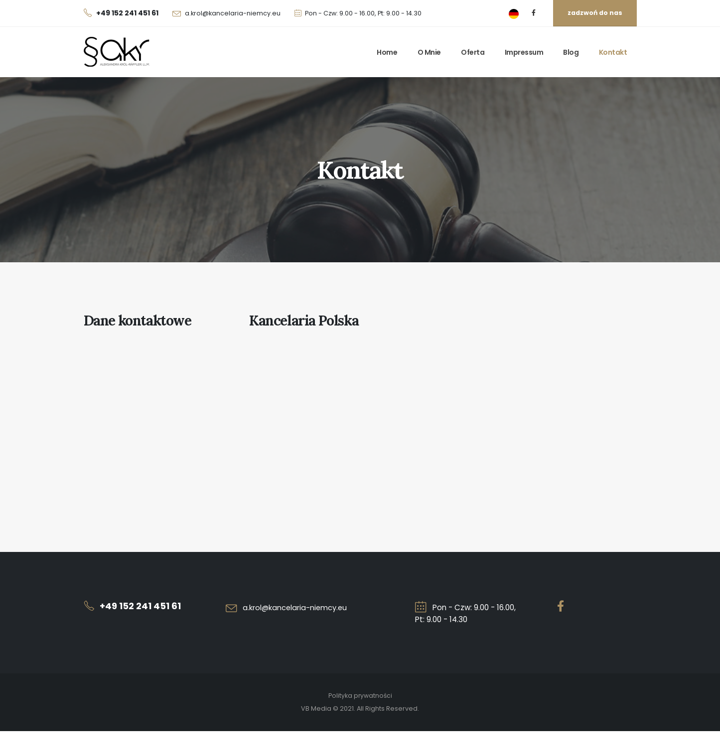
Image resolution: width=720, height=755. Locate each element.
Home (387, 52)
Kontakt (613, 52)
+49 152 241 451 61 (142, 606)
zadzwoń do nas (595, 12)
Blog (570, 52)
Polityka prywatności (360, 695)
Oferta (472, 52)
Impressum (524, 52)
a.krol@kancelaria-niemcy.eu (233, 13)
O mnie (429, 52)
